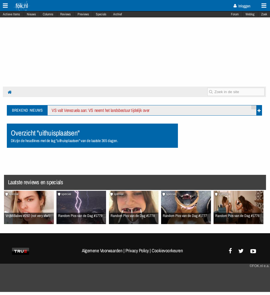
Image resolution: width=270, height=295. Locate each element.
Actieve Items (11, 14)
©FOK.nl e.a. (259, 266)
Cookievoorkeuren (167, 250)
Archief (117, 14)
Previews (83, 14)
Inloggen (242, 6)
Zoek (264, 14)
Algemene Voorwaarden (102, 250)
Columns (48, 14)
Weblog (249, 14)
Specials (101, 14)
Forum (235, 14)
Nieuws (31, 14)
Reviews (65, 14)
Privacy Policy (137, 250)
